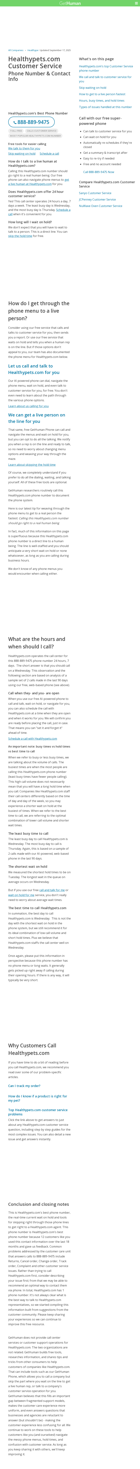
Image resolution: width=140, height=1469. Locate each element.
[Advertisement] (39, 269)
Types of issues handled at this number (105, 107)
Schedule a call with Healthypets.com (32, 739)
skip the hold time (20, 236)
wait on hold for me (21, 895)
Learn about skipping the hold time (32, 465)
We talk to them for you (24, 148)
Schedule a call (49, 154)
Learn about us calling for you (28, 406)
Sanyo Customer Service (95, 193)
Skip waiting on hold (21, 154)
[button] (136, 3)
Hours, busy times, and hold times (101, 101)
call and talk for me (52, 890)
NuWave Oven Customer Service (100, 206)
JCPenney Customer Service (97, 199)
